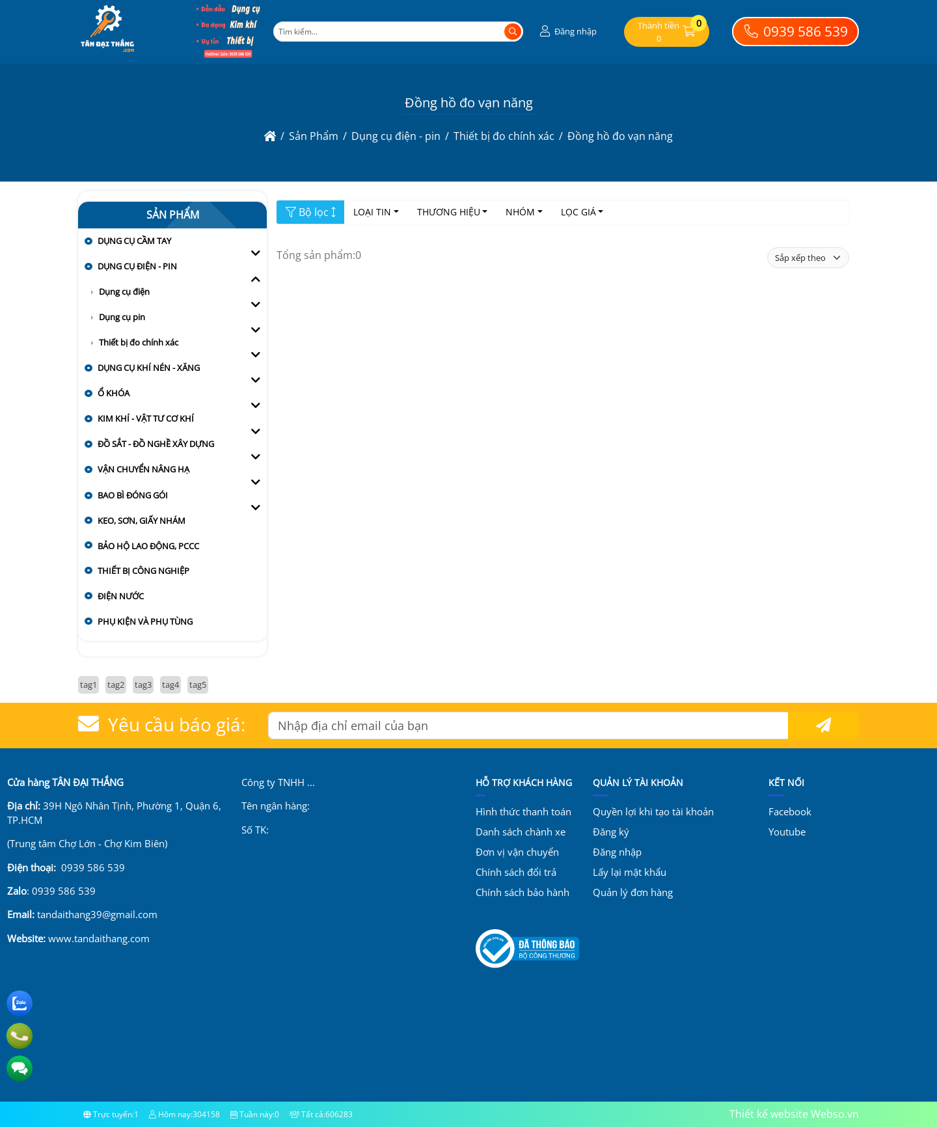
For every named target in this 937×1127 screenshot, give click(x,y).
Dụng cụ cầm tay (134, 241)
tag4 (170, 684)
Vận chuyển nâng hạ (143, 469)
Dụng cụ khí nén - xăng (149, 367)
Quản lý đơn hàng (633, 892)
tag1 (88, 684)
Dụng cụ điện (124, 291)
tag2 (115, 684)
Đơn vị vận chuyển (517, 851)
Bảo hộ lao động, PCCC (148, 546)
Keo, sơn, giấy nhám (141, 520)
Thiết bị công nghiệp (143, 571)
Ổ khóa (113, 393)
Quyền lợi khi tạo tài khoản (653, 811)
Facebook (789, 811)
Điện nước (121, 596)
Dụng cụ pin (122, 317)
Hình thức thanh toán (523, 811)
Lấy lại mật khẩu (629, 871)
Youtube (787, 831)
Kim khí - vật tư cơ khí (146, 418)
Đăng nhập (617, 851)
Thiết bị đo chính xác (138, 342)
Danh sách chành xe (520, 831)
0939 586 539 (795, 31)
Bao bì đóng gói (133, 495)
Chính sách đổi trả (516, 871)
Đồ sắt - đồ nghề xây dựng (156, 444)
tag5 (197, 684)
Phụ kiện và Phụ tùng (145, 621)
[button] (567, 31)
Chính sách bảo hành (522, 892)
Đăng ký (611, 831)
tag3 (143, 684)
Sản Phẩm (172, 215)
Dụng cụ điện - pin (137, 266)
